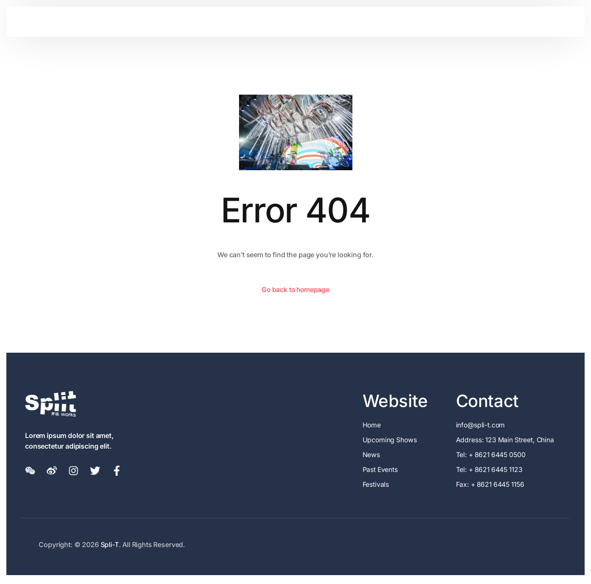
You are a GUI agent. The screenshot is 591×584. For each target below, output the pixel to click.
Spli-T (109, 546)
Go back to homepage (295, 289)
